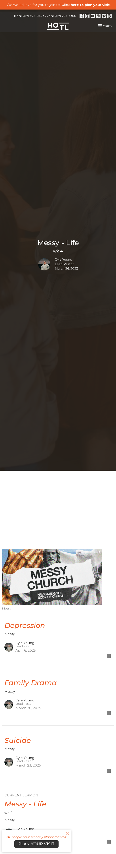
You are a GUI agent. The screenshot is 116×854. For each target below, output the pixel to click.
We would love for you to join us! (58, 5)
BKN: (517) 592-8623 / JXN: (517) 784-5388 (45, 15)
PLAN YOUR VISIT (36, 844)
